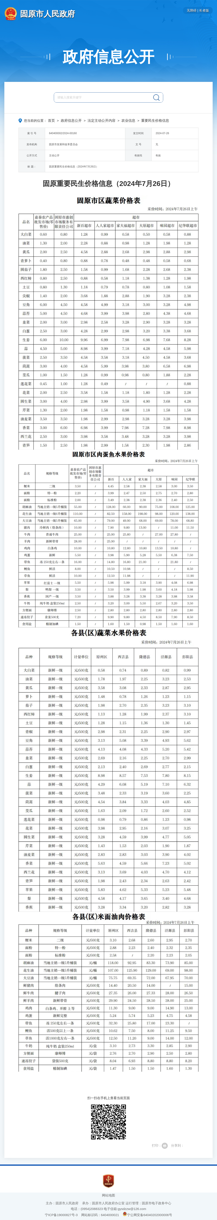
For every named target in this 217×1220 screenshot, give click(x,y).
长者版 (204, 10)
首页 (51, 120)
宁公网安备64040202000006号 (147, 1215)
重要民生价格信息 (155, 120)
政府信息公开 (108, 56)
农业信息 (128, 120)
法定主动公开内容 (101, 120)
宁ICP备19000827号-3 (61, 1215)
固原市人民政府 (47, 13)
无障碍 (192, 10)
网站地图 (108, 1195)
